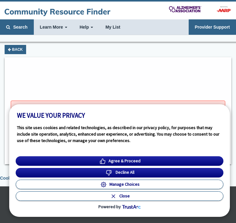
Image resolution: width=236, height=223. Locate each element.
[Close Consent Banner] (119, 196)
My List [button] (112, 27)
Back (15, 49)
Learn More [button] (53, 27)
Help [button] (86, 27)
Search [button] (17, 27)
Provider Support (212, 27)
